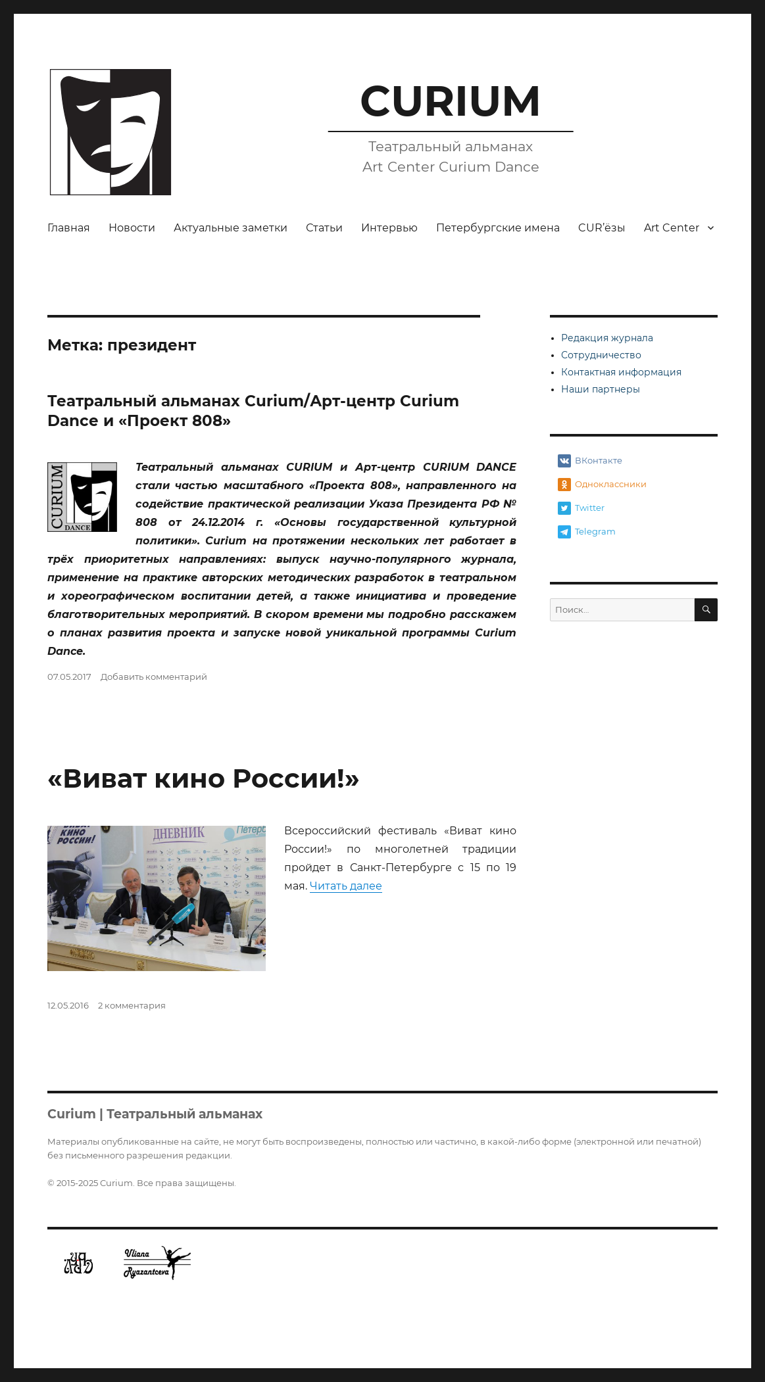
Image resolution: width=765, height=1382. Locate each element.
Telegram (587, 531)
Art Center (671, 228)
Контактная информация (621, 372)
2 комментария (132, 1005)
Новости (132, 228)
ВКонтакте (590, 460)
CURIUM (450, 100)
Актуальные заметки (230, 228)
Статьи (324, 228)
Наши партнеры (600, 389)
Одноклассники (602, 484)
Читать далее (346, 886)
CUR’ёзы (602, 228)
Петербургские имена (498, 228)
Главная (68, 228)
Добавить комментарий (154, 676)
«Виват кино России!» (203, 778)
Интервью (389, 228)
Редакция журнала (607, 338)
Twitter (581, 508)
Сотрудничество (601, 355)
